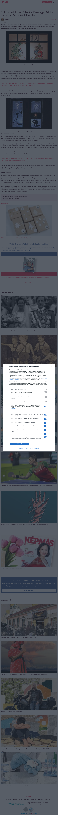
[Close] (52, 366)
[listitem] (29, 389)
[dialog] (29, 407)
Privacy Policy (36, 448)
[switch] (45, 392)
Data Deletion (21, 448)
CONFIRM (19, 443)
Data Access (29, 448)
